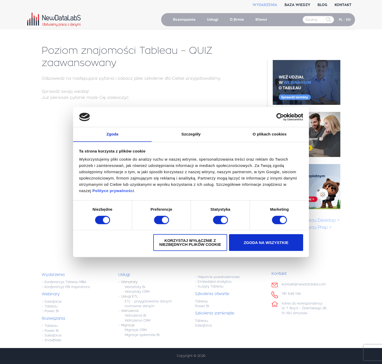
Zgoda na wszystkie (266, 243)
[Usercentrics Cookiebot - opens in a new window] (280, 117)
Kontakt (278, 273)
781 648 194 (291, 293)
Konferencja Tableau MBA (65, 282)
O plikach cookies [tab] (269, 134)
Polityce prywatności (113, 191)
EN (348, 19)
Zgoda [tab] (112, 134)
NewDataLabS (55, 19)
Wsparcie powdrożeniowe (219, 277)
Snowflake (53, 340)
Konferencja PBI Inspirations (67, 287)
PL (341, 19)
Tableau (51, 306)
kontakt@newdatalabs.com (304, 284)
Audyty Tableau (210, 286)
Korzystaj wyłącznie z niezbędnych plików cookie (190, 242)
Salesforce (53, 301)
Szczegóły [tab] (190, 134)
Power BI (52, 311)
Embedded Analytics (214, 281)
